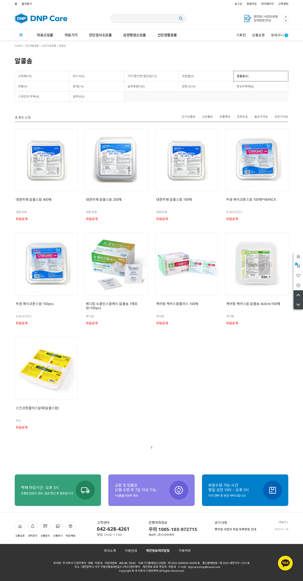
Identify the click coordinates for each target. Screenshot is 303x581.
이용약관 (185, 550)
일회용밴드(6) (136, 86)
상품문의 (45, 529)
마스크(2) (79, 76)
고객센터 (283, 3)
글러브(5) (79, 96)
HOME (18, 46)
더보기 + (283, 522)
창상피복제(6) (245, 86)
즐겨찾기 (27, 3)
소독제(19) (25, 76)
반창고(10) (188, 86)
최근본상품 (298, 285)
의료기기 (71, 35)
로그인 (238, 3)
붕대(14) (78, 86)
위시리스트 (298, 275)
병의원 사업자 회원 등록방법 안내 (235, 529)
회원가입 (252, 3)
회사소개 (110, 550)
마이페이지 (267, 3)
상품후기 (58, 529)
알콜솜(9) (243, 76)
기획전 (241, 35)
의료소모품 (45, 35)
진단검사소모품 (100, 35)
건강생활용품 (167, 35)
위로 (298, 295)
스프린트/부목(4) (28, 96)
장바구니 (296, 264)
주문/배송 (70, 529)
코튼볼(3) (188, 76)
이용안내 (131, 550)
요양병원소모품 (134, 35)
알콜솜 (62, 46)
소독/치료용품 (48, 46)
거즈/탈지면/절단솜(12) (142, 76)
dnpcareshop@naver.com (204, 567)
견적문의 (32, 529)
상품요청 (258, 35)
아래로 (298, 304)
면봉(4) (22, 86)
